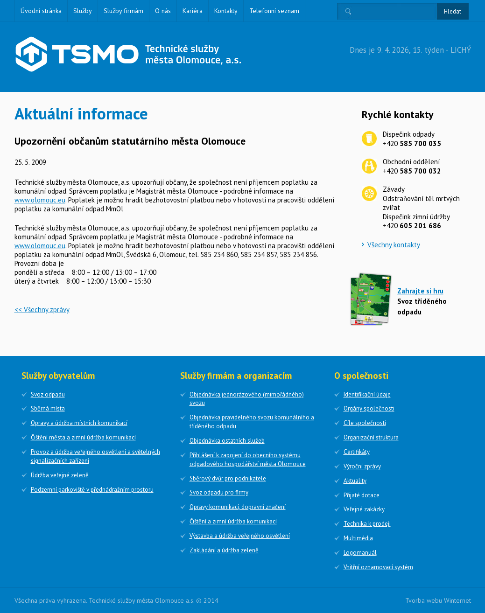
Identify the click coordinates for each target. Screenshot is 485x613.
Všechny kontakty (393, 244)
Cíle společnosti (365, 423)
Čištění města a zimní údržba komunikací (83, 437)
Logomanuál (360, 553)
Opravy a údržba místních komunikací (79, 423)
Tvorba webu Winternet (438, 600)
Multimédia (358, 538)
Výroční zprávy (362, 466)
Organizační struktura (371, 437)
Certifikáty (357, 452)
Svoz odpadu (48, 394)
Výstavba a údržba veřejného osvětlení (240, 536)
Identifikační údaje (367, 394)
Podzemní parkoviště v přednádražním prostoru (92, 490)
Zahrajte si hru (420, 290)
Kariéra (193, 11)
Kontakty (226, 11)
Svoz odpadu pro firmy (219, 492)
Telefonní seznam (274, 11)
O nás (163, 11)
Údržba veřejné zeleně (60, 475)
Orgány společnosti (369, 408)
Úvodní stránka (41, 11)
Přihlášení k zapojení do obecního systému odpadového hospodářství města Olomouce (248, 459)
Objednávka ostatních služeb (227, 441)
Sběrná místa (48, 408)
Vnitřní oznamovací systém (378, 567)
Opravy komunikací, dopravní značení (238, 507)
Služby (82, 11)
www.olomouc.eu (39, 199)
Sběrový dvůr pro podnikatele (228, 478)
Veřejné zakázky (364, 509)
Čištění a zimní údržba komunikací (233, 521)
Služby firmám (123, 11)
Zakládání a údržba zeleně (224, 550)
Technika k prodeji (367, 524)
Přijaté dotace (362, 495)
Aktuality (355, 481)
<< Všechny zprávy (42, 309)
